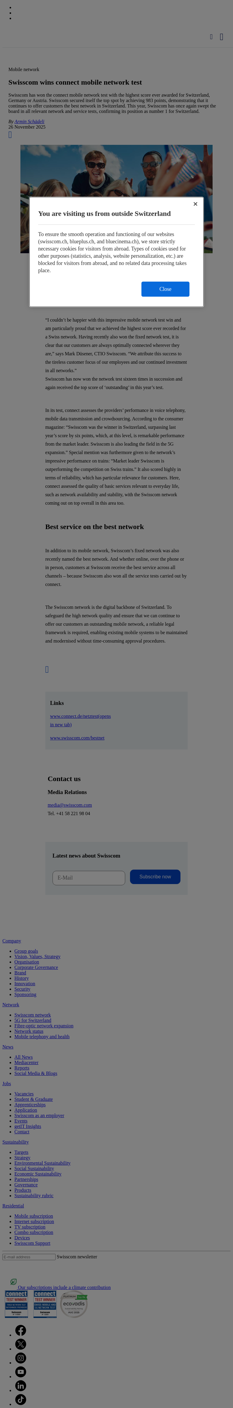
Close (165, 289)
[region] (116, 252)
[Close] (195, 204)
